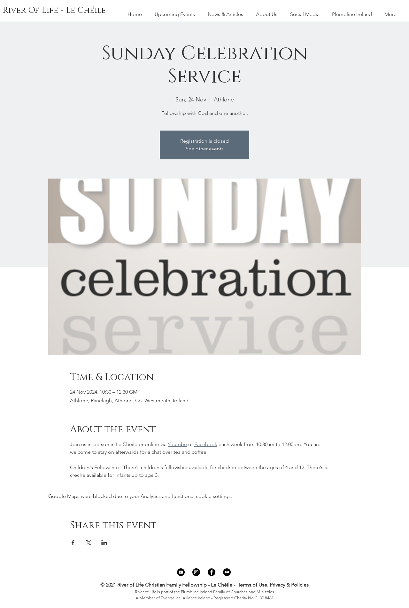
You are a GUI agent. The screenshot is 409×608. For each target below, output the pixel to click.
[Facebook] (211, 572)
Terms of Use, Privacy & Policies (273, 585)
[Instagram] (196, 572)
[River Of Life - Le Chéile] (54, 10)
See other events (205, 149)
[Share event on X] (89, 542)
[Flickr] (227, 572)
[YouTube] (181, 572)
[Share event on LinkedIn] (104, 542)
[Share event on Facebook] (73, 542)
